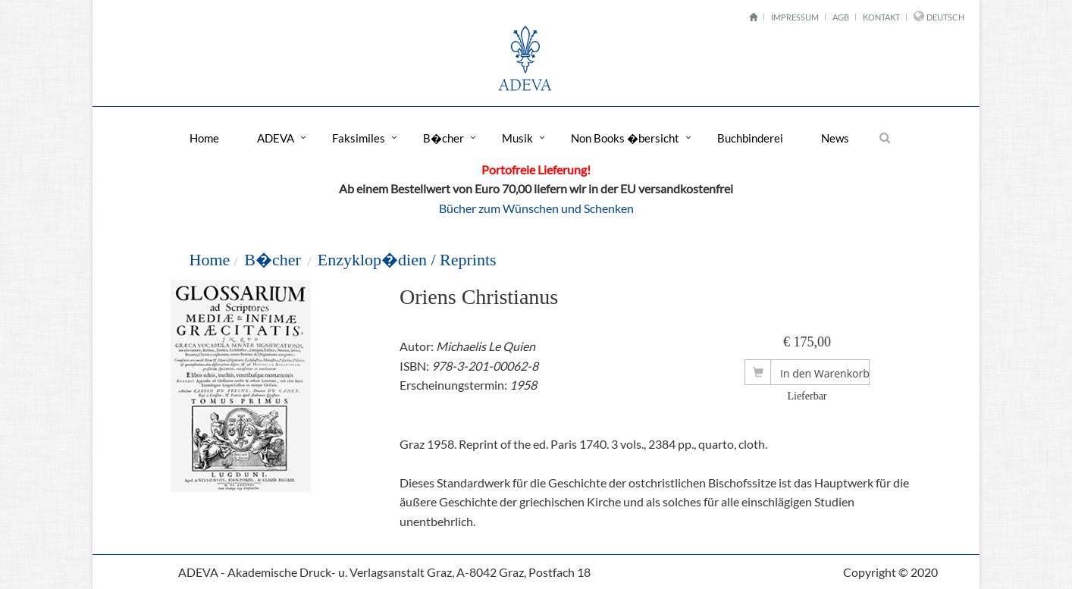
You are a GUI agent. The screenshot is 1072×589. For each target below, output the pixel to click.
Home (204, 138)
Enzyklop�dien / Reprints (407, 259)
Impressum (795, 17)
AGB (840, 17)
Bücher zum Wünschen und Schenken (536, 208)
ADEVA (275, 138)
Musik (517, 138)
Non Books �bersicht (625, 138)
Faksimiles (358, 138)
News (835, 138)
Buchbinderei (750, 138)
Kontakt (881, 17)
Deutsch (945, 17)
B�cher (443, 138)
